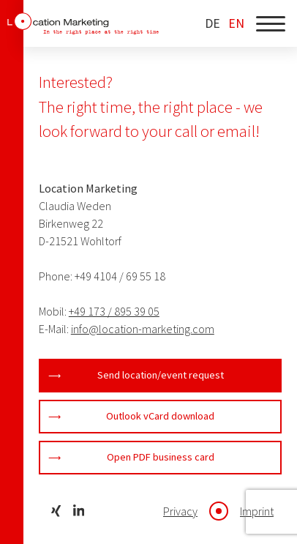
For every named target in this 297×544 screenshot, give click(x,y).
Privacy (180, 511)
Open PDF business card (160, 456)
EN (236, 23)
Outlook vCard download (160, 415)
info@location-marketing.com (142, 328)
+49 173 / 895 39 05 (114, 311)
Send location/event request (160, 374)
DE (212, 23)
